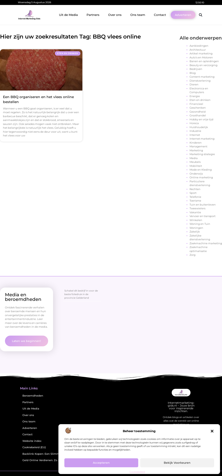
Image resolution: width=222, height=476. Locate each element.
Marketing (196, 150)
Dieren (194, 84)
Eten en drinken (200, 99)
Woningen (196, 227)
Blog (193, 72)
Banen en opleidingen (204, 61)
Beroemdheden (32, 395)
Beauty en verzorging (203, 65)
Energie (195, 96)
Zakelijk (195, 231)
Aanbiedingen (199, 45)
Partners (93, 15)
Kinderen (196, 142)
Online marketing (201, 177)
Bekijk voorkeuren (177, 462)
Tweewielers (197, 208)
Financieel (196, 103)
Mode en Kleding (201, 169)
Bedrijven (196, 68)
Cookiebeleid (137, 471)
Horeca (194, 123)
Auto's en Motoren (201, 57)
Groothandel (198, 115)
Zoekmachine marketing (206, 243)
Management (198, 146)
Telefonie (195, 196)
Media (194, 158)
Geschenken (198, 107)
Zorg (192, 254)
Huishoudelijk (199, 127)
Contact (160, 15)
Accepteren (101, 462)
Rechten (195, 189)
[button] (212, 431)
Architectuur (198, 49)
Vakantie (195, 212)
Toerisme (195, 200)
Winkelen (196, 220)
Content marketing (202, 76)
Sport (193, 192)
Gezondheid (198, 111)
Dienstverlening (200, 80)
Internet (195, 134)
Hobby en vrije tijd (201, 119)
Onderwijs (196, 173)
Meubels (195, 161)
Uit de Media (68, 15)
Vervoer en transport (202, 216)
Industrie (195, 130)
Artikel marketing (201, 53)
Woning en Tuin (200, 223)
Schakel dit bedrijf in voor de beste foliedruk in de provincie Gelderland (81, 294)
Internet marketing (202, 138)
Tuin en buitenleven (203, 204)
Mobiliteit (196, 165)
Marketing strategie (202, 154)
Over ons (115, 15)
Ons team (137, 15)
